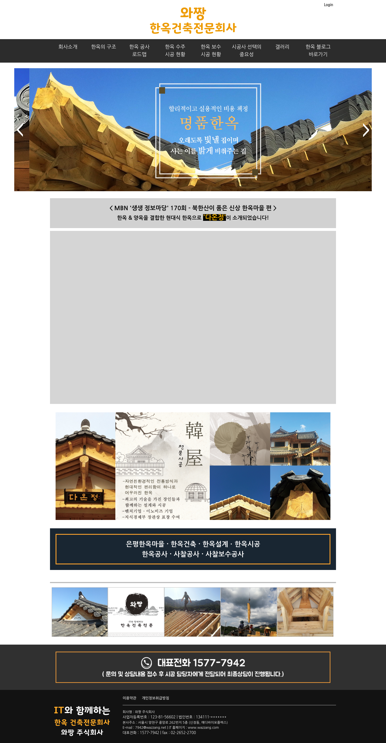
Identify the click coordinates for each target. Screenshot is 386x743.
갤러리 (282, 46)
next (366, 130)
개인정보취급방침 (155, 698)
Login (328, 5)
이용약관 (129, 698)
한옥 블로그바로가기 (318, 50)
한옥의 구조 (103, 46)
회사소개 (67, 46)
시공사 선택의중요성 (247, 50)
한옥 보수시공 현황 (211, 50)
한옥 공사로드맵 (139, 50)
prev (19, 130)
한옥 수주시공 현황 (175, 50)
